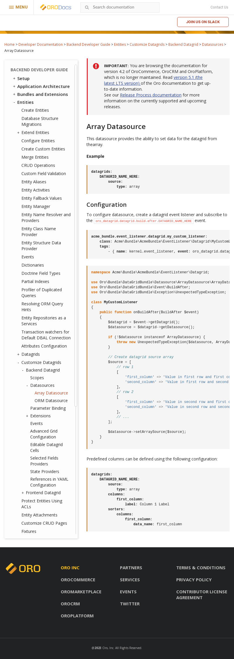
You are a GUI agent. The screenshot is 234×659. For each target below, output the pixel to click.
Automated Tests (33, 521)
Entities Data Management (29, 369)
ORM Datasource (51, 226)
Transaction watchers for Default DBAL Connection (46, 160)
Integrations (28, 402)
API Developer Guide (36, 529)
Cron (22, 442)
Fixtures (28, 357)
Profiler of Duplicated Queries (41, 118)
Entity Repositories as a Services (43, 146)
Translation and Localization (31, 391)
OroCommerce (78, 579)
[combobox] (120, 7)
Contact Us (219, 7)
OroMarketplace (81, 591)
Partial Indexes (35, 107)
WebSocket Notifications (41, 450)
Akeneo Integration (38, 513)
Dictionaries (32, 91)
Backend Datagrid (183, 44)
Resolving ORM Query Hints (42, 132)
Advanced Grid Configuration (43, 259)
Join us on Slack (203, 22)
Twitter (130, 604)
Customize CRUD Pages (44, 349)
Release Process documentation (151, 95)
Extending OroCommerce (41, 505)
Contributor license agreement (201, 594)
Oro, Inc (107, 648)
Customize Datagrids (147, 44)
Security (23, 380)
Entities (120, 44)
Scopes (37, 203)
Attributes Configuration (44, 172)
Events (27, 82)
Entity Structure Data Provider (41, 71)
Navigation (29, 418)
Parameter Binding (48, 234)
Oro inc (70, 567)
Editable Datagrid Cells (46, 273)
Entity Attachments (39, 340)
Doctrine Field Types (40, 99)
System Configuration (40, 481)
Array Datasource (51, 218)
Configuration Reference (41, 489)
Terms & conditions (200, 567)
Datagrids (29, 180)
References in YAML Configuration (49, 308)
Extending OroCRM (34, 497)
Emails (24, 426)
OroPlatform (77, 616)
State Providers (44, 297)
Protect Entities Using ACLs (41, 329)
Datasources (212, 44)
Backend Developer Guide (88, 44)
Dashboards (30, 410)
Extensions (39, 242)
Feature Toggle (34, 465)
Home (9, 44)
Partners (131, 567)
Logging (26, 473)
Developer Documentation (40, 44)
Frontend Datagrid (42, 318)
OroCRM (70, 604)
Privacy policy (194, 579)
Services (130, 579)
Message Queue (32, 434)
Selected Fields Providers (44, 286)
